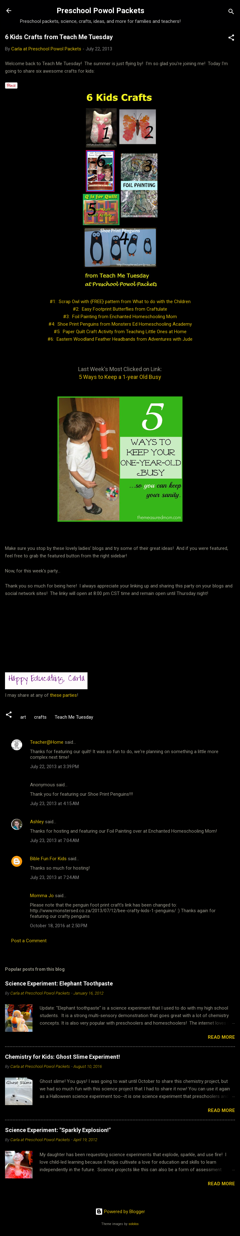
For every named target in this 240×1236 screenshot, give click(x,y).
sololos (133, 1224)
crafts (40, 717)
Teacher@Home (46, 742)
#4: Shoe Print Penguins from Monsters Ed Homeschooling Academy (120, 324)
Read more (221, 1037)
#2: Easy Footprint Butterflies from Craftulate (120, 309)
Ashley (37, 822)
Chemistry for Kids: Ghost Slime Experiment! (62, 1056)
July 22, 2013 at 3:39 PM (54, 766)
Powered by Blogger (120, 1211)
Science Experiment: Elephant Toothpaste (59, 983)
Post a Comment (29, 941)
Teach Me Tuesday (74, 717)
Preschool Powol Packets (100, 10)
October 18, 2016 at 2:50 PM (58, 925)
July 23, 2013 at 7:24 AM (54, 877)
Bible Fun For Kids (48, 858)
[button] (231, 39)
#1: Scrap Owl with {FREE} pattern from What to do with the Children (120, 301)
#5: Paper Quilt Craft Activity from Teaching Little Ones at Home (120, 331)
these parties (63, 695)
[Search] (231, 12)
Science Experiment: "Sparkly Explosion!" (58, 1130)
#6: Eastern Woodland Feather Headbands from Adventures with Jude (120, 339)
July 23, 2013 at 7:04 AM (54, 840)
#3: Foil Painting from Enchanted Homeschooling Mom (120, 316)
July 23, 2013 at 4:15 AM (54, 803)
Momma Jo (42, 895)
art (23, 717)
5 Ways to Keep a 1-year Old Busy (120, 377)
